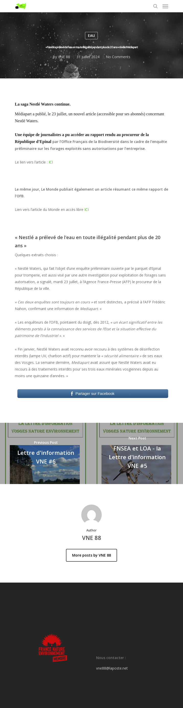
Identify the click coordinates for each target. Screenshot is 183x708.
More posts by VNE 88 (91, 555)
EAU (91, 35)
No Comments (118, 56)
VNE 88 (64, 56)
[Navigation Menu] (165, 6)
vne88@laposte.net (112, 668)
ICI (51, 162)
